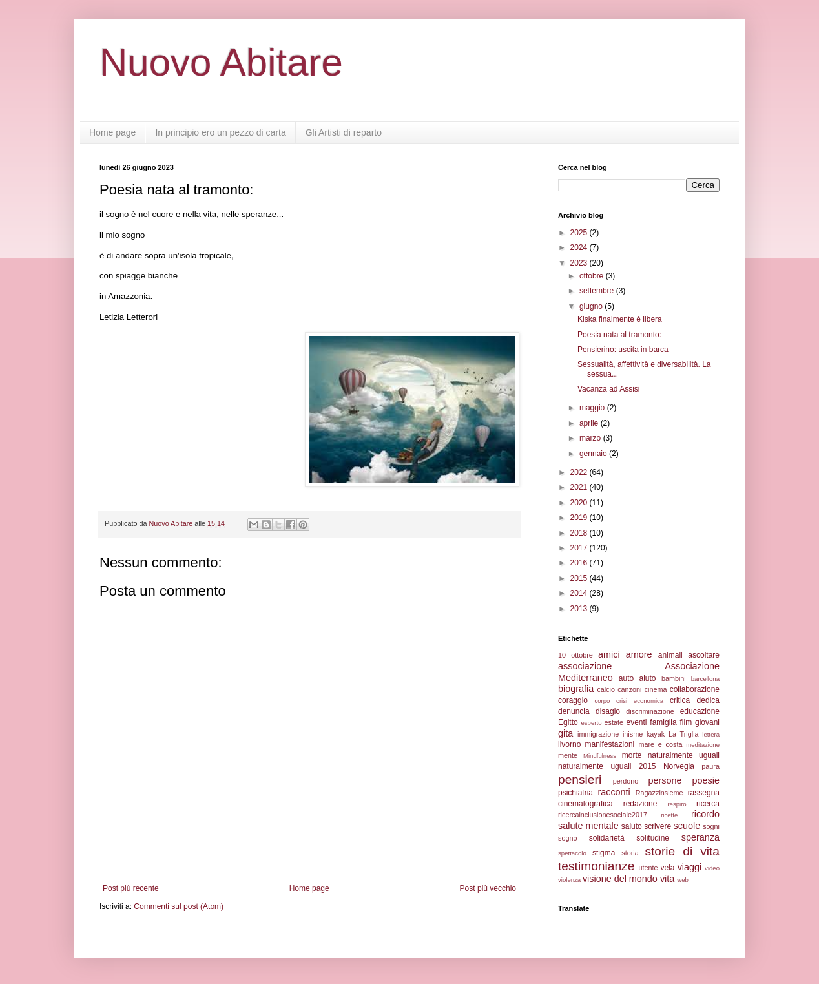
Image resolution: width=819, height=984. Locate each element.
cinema (656, 689)
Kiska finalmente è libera (619, 319)
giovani (707, 722)
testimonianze (596, 866)
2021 (580, 487)
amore (639, 654)
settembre (597, 290)
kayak (656, 734)
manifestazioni (610, 744)
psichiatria (575, 792)
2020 (580, 502)
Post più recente (131, 888)
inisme (633, 734)
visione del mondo (620, 879)
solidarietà (607, 838)
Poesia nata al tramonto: (619, 334)
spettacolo (572, 853)
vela (667, 867)
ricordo (705, 814)
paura (710, 766)
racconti (613, 792)
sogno (567, 838)
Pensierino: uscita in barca (623, 349)
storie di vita (682, 851)
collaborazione (695, 689)
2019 (580, 517)
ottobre (592, 275)
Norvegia (678, 766)
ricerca (708, 803)
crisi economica (639, 700)
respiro (676, 804)
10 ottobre (575, 655)
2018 (580, 533)
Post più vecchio (488, 888)
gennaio (594, 453)
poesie (706, 780)
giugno (592, 306)
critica (680, 700)
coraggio (573, 700)
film (685, 722)
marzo (591, 438)
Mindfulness (599, 755)
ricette (669, 815)
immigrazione (598, 734)
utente (648, 868)
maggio (593, 407)
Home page (112, 132)
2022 (580, 472)
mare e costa (660, 744)
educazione (700, 711)
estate (614, 722)
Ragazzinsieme (659, 793)
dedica (708, 700)
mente (567, 755)
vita (667, 879)
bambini (673, 678)
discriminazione (650, 711)
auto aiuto (637, 678)
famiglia (663, 722)
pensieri (579, 779)
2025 (580, 232)
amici (609, 654)
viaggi (690, 867)
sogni (711, 826)
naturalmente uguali (684, 755)
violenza (569, 879)
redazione (640, 803)
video (712, 868)
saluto (631, 826)
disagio (608, 711)
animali (670, 655)
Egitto (568, 722)
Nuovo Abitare (221, 62)
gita (565, 733)
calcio (606, 689)
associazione (585, 666)
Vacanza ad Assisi (608, 388)
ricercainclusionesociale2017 (602, 815)
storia (629, 853)
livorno (569, 744)
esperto (591, 722)
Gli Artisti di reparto (344, 132)
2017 (580, 547)
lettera (711, 734)
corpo (602, 700)
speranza (700, 837)
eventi (637, 722)
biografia (576, 689)
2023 (580, 262)
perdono (626, 781)
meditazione (703, 744)
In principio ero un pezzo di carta (220, 132)
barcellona (705, 678)
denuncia (574, 711)
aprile (590, 423)
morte (632, 755)
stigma (603, 852)
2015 (580, 578)
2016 (580, 562)
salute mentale (588, 826)
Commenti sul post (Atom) (178, 906)
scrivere (657, 826)
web (683, 879)
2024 (580, 247)
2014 (580, 593)
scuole (687, 826)
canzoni (629, 689)
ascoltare (704, 655)
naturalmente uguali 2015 (607, 766)
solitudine (652, 838)
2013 (580, 608)
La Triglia (684, 734)
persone (664, 780)
